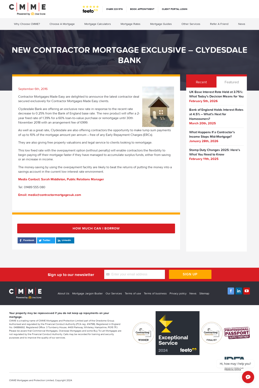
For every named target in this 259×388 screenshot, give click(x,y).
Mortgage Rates (130, 24)
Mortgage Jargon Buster (87, 293)
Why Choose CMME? (27, 24)
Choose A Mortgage (62, 24)
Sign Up (190, 274)
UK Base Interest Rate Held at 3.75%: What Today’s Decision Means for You (216, 94)
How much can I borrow (96, 228)
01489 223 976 (114, 9)
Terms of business (155, 293)
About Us (63, 293)
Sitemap (204, 293)
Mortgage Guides (161, 24)
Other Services (191, 24)
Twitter (44, 240)
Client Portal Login (174, 9)
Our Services (114, 293)
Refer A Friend (219, 24)
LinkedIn (64, 240)
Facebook (26, 240)
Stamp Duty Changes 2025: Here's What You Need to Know (214, 152)
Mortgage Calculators (97, 24)
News (241, 24)
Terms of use (133, 293)
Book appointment (142, 9)
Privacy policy (178, 293)
